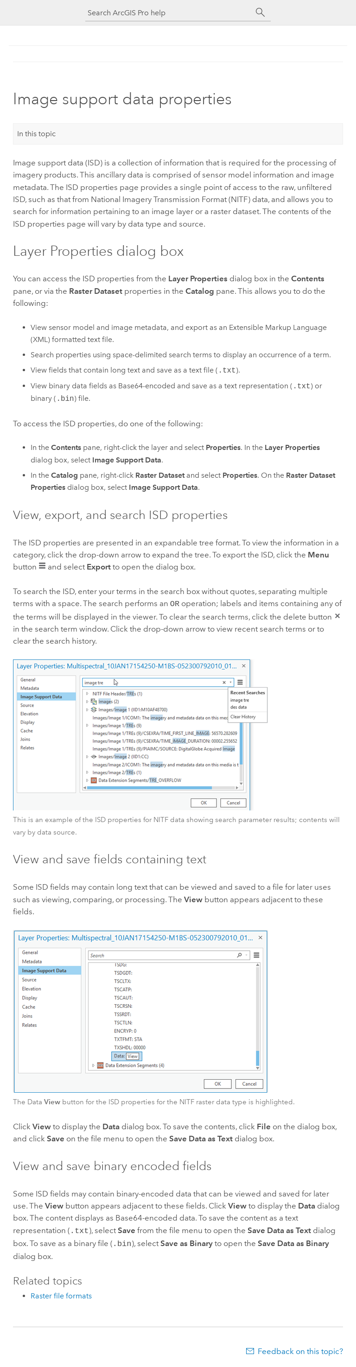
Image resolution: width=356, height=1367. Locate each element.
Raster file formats (61, 1293)
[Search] (260, 12)
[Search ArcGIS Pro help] (168, 13)
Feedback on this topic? (300, 1348)
